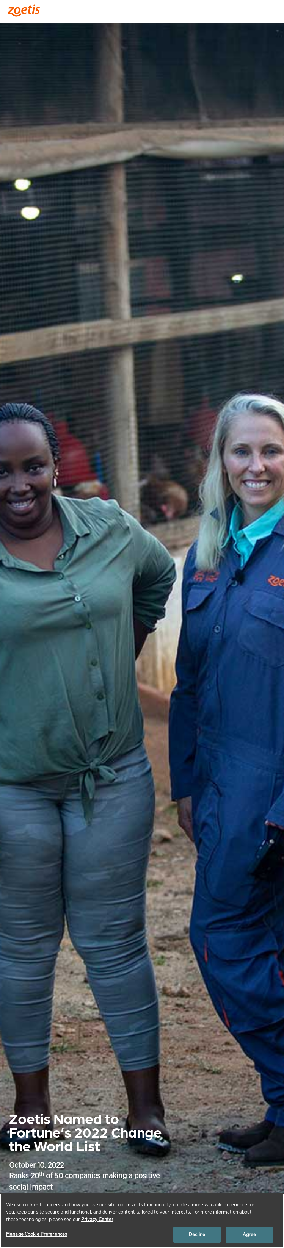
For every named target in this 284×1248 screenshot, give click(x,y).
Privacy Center (97, 1219)
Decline (197, 1234)
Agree (249, 1234)
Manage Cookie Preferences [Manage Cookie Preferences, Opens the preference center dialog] (36, 1234)
